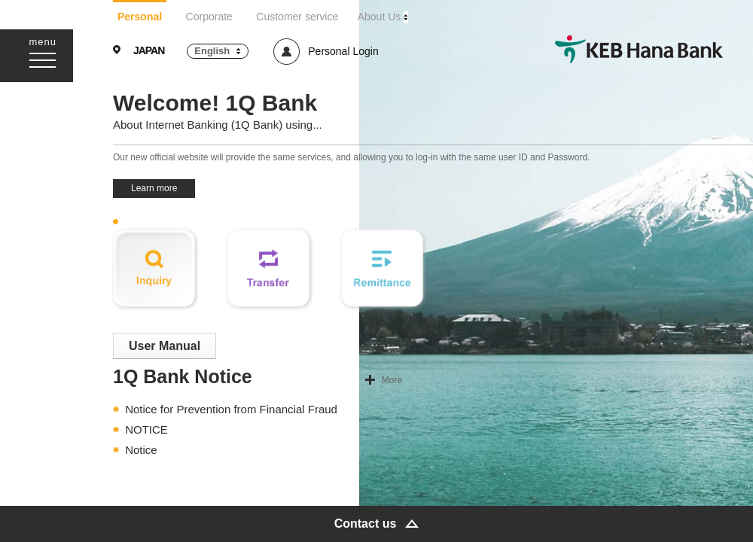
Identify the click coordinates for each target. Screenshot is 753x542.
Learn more (154, 188)
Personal (139, 17)
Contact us (365, 523)
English (212, 50)
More (392, 380)
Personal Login (343, 51)
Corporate (209, 17)
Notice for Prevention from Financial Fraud (231, 409)
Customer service (297, 17)
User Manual (164, 346)
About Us (379, 17)
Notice (141, 449)
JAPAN (148, 50)
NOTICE (146, 429)
